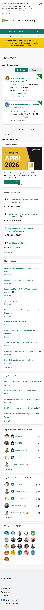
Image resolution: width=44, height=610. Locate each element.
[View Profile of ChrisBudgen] (17, 85)
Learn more (6, 13)
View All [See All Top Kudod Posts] (8, 421)
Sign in (21, 31)
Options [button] (34, 70)
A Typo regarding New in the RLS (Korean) (21, 351)
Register (12, 31)
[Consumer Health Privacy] (22, 603)
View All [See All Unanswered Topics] (8, 252)
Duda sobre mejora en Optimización (18, 280)
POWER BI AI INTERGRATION (15, 322)
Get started (29, 45)
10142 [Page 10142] (21, 129)
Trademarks (5, 595)
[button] (21, 70)
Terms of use (5, 592)
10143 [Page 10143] (31, 129)
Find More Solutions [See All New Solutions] (8, 367)
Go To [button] (36, 31)
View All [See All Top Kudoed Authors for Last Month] (8, 517)
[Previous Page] (4, 129)
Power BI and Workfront (16, 243)
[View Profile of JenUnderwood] (16, 93)
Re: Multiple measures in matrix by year (20, 408)
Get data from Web (11, 301)
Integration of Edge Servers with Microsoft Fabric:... (20, 229)
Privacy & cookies (7, 588)
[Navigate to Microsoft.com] (8, 20)
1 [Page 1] (8, 129)
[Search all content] (25, 36)
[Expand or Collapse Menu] (3, 26)
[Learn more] (12, 182)
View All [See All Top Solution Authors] (8, 469)
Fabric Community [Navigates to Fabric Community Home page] (26, 20)
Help (28, 31)
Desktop (7, 274)
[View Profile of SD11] (14, 111)
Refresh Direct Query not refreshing (18, 360)
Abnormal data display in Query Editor (20, 342)
